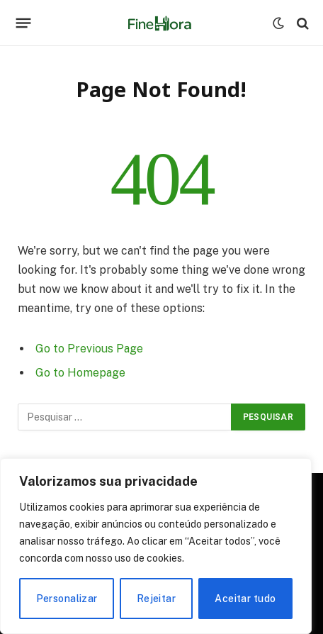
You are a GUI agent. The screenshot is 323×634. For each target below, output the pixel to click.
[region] (156, 546)
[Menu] (23, 23)
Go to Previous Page (89, 348)
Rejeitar (156, 598)
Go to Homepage (80, 372)
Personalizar (67, 598)
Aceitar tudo (245, 598)
